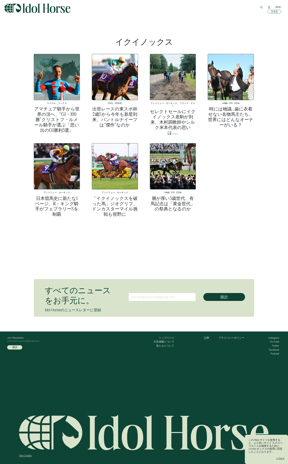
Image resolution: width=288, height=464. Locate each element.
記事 (206, 337)
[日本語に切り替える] (274, 11)
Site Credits (25, 455)
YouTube (274, 341)
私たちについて (165, 345)
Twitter (275, 345)
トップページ (166, 337)
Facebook (274, 349)
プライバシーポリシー (231, 337)
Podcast (275, 353)
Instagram (274, 337)
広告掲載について (164, 341)
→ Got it (280, 458)
